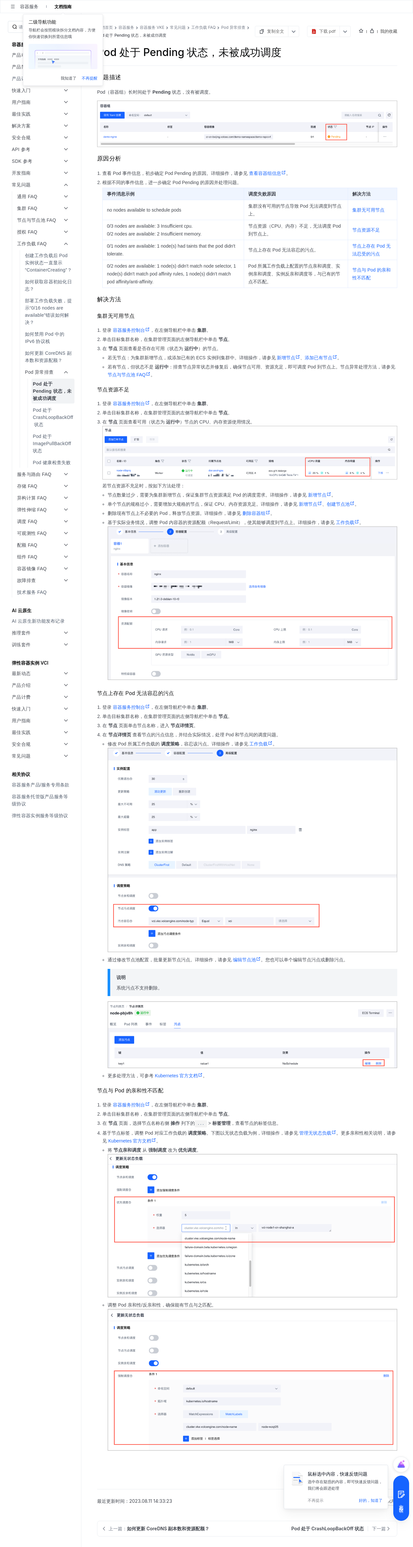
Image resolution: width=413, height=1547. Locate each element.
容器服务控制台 (131, 330)
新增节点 (288, 357)
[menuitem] (41, 262)
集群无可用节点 (368, 210)
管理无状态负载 (317, 1133)
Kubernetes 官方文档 (179, 1075)
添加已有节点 (321, 357)
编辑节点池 (247, 959)
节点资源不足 (366, 230)
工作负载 (347, 522)
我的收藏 (388, 31)
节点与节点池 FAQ (129, 374)
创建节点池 (341, 504)
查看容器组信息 (267, 173)
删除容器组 (256, 513)
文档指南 (63, 6)
